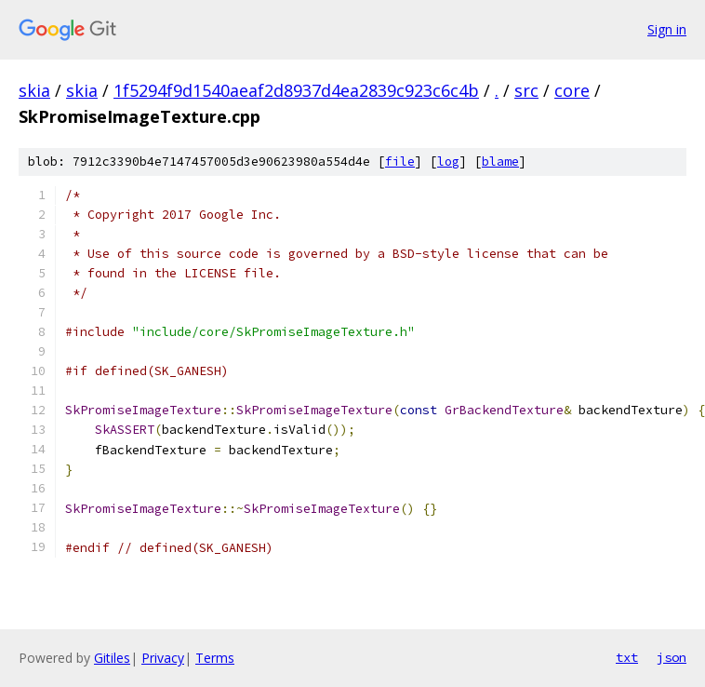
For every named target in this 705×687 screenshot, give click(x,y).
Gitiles (112, 658)
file (400, 161)
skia (34, 90)
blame (500, 161)
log (448, 161)
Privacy (162, 658)
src (526, 90)
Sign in (666, 29)
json (671, 657)
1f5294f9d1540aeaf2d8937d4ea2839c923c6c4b (296, 90)
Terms (214, 658)
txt (627, 657)
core (572, 90)
